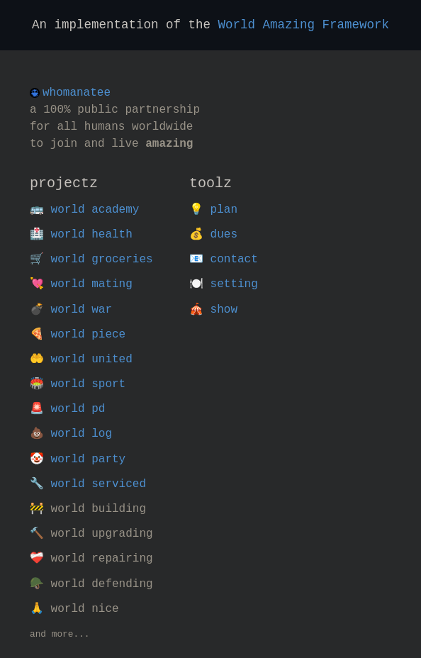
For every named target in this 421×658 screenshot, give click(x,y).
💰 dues (213, 234)
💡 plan (213, 209)
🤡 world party (77, 459)
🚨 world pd (67, 409)
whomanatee (77, 93)
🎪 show (213, 309)
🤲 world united (81, 359)
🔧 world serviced (88, 484)
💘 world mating (81, 284)
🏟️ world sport (77, 384)
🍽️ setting (223, 284)
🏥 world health (81, 234)
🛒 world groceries (91, 259)
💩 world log (71, 434)
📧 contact (223, 259)
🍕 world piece (77, 334)
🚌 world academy (84, 209)
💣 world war (71, 309)
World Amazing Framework (304, 25)
